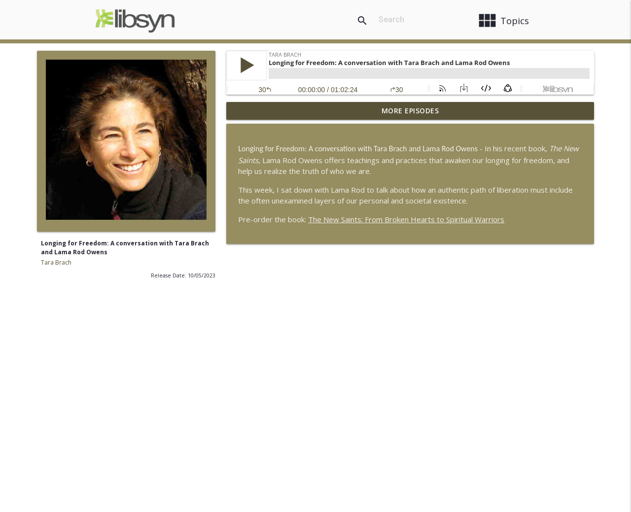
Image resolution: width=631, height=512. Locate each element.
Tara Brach (56, 262)
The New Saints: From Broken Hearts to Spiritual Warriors (406, 219)
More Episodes (410, 110)
